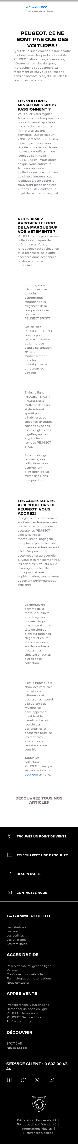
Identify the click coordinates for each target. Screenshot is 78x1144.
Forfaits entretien (19, 1021)
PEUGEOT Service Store (24, 1017)
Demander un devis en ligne (27, 1009)
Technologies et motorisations (29, 978)
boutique (31, 774)
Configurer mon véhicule (25, 974)
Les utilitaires (16, 939)
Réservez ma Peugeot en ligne (29, 966)
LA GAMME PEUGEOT (29, 916)
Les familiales (17, 943)
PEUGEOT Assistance (22, 1013)
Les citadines (16, 927)
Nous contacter (18, 982)
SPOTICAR (14, 1043)
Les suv (12, 931)
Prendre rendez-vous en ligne (28, 1004)
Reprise (12, 970)
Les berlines (15, 935)
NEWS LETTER (17, 1047)
